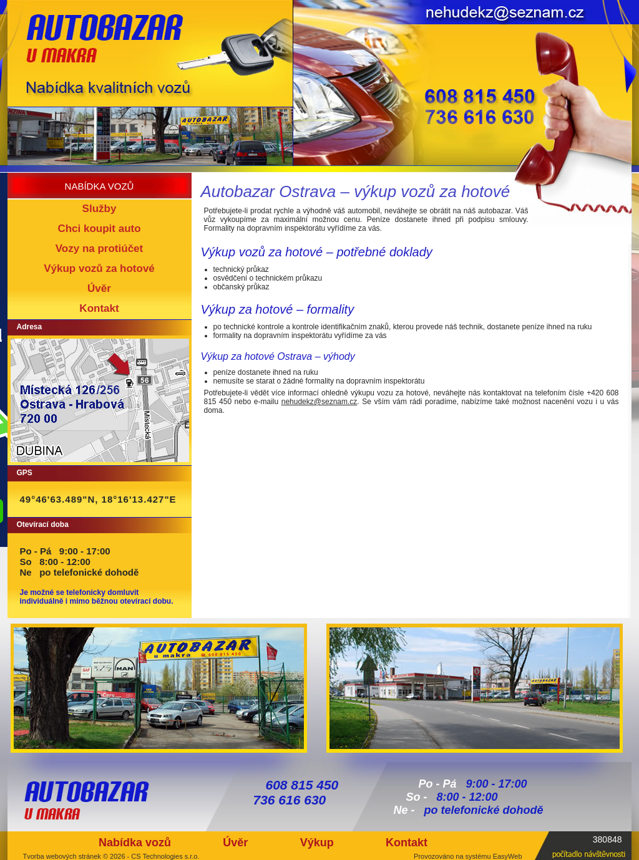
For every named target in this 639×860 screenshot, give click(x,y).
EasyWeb (507, 856)
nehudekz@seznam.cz (319, 401)
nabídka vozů (99, 186)
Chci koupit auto (98, 228)
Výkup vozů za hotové (99, 268)
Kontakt (99, 308)
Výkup (317, 842)
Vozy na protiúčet (99, 248)
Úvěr (99, 288)
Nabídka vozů (135, 842)
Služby (99, 209)
